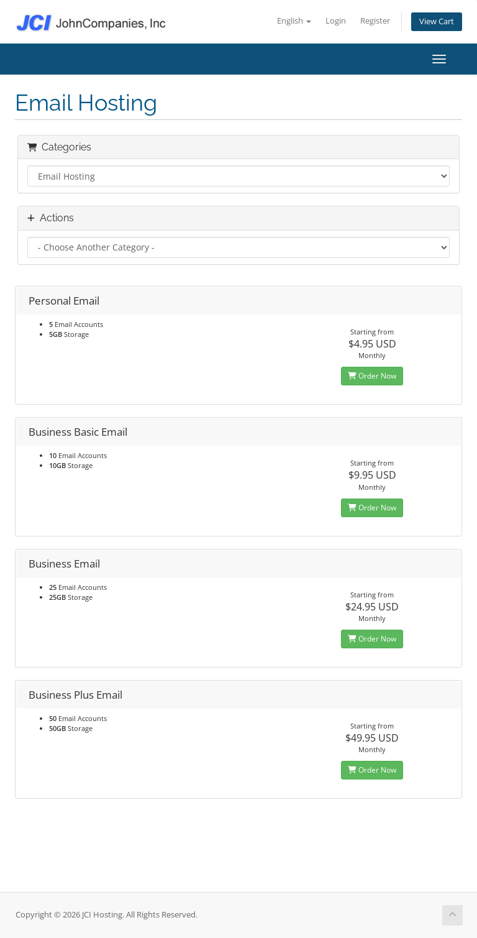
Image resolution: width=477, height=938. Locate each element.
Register (375, 21)
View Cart (436, 21)
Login (335, 21)
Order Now (372, 375)
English (294, 21)
